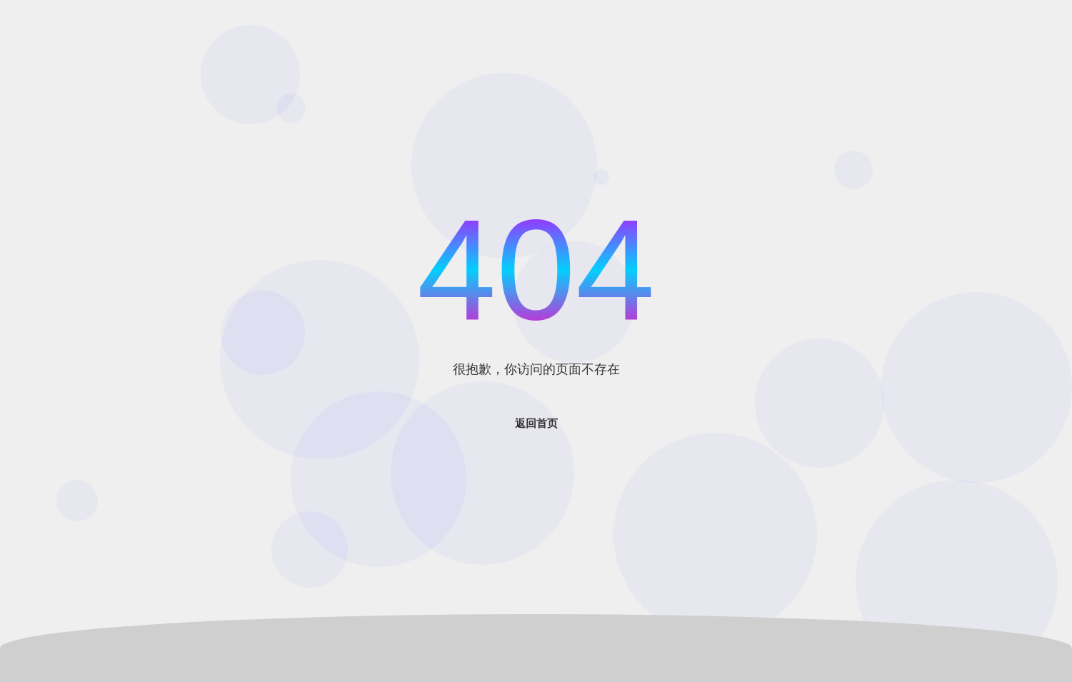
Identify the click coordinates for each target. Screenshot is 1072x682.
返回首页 (536, 423)
